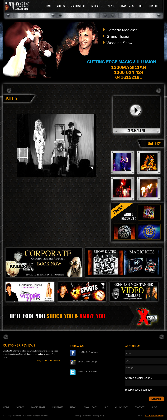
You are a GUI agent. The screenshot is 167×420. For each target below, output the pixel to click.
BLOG (154, 407)
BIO (141, 6)
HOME (48, 6)
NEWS (111, 6)
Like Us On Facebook (88, 352)
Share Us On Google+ (88, 362)
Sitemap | (78, 416)
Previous (8, 47)
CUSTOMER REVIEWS (19, 345)
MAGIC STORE (78, 6)
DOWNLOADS (127, 6)
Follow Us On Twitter (87, 371)
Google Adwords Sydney (154, 415)
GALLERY (154, 143)
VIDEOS (61, 6)
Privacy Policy (98, 416)
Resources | (87, 416)
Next (157, 47)
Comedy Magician (121, 30)
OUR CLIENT (121, 407)
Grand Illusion (118, 36)
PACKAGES (96, 6)
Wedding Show (119, 43)
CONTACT (154, 6)
